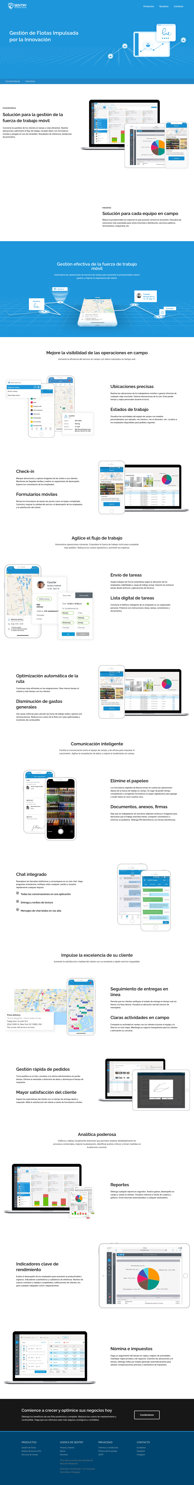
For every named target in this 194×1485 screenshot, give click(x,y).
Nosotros (163, 6)
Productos (148, 6)
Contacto (178, 6)
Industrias (30, 81)
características (12, 81)
